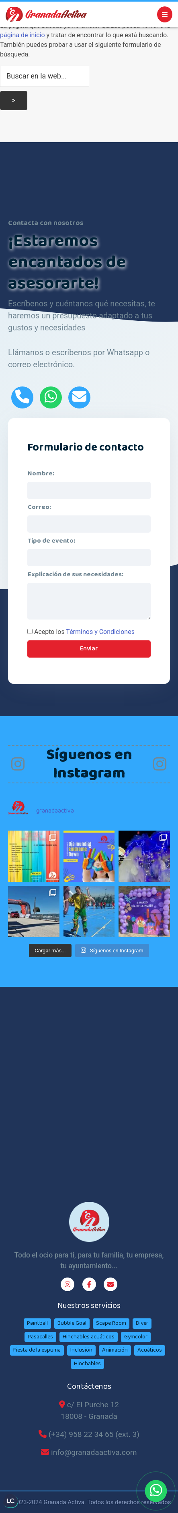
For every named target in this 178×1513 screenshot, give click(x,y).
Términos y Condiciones (100, 632)
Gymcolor (135, 1337)
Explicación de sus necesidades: (75, 574)
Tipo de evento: (51, 541)
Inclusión (81, 1350)
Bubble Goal (71, 1323)
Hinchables (87, 1363)
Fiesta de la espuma (37, 1350)
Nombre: (41, 474)
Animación (115, 1350)
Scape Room (111, 1323)
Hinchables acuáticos (89, 1337)
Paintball (37, 1323)
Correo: (39, 507)
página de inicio (22, 35)
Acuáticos (149, 1350)
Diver (142, 1323)
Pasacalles (40, 1337)
